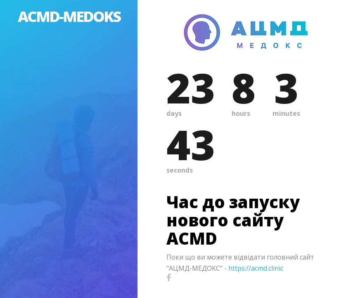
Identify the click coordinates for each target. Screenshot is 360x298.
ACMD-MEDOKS (69, 16)
